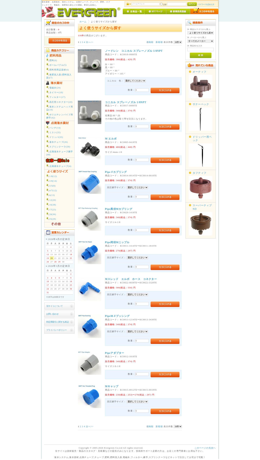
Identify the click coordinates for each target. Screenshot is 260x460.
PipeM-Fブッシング (117, 316)
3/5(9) (51, 185)
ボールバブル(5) (56, 64)
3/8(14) (51, 180)
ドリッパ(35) (54, 136)
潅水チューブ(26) (57, 141)
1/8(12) (51, 176)
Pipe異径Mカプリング (118, 209)
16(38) (51, 204)
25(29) (51, 218)
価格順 (149, 42)
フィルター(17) (56, 96)
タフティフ (199, 173)
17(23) (51, 209)
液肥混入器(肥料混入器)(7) (59, 76)
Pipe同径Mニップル (117, 242)
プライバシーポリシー (56, 330)
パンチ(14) (53, 127)
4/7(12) (51, 190)
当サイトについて (54, 306)
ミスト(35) (53, 132)
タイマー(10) (54, 92)
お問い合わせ (52, 314)
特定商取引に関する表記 (57, 322)
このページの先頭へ (205, 448)
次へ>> (90, 42)
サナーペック (201, 104)
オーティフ (199, 71)
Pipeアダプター (114, 353)
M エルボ (111, 138)
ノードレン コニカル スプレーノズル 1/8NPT (134, 51)
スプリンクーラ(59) (58, 146)
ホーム (82, 22)
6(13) (50, 194)
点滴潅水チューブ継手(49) (59, 153)
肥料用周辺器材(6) (57, 69)
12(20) (51, 199)
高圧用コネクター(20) (59, 101)
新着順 (159, 42)
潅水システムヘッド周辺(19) (59, 108)
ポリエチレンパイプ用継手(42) (59, 116)
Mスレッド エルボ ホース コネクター (131, 279)
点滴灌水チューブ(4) (58, 165)
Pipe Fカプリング (116, 172)
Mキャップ (112, 386)
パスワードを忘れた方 (206, 4)
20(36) (51, 214)
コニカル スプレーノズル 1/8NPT (125, 102)
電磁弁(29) (53, 87)
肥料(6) (51, 60)
